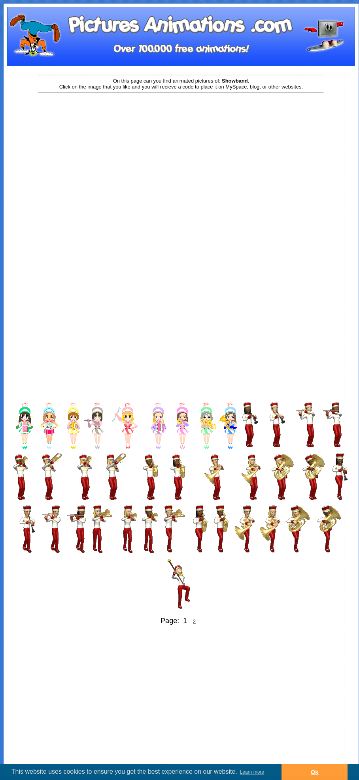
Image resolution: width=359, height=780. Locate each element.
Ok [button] (314, 772)
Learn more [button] (252, 772)
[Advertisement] (74, 176)
